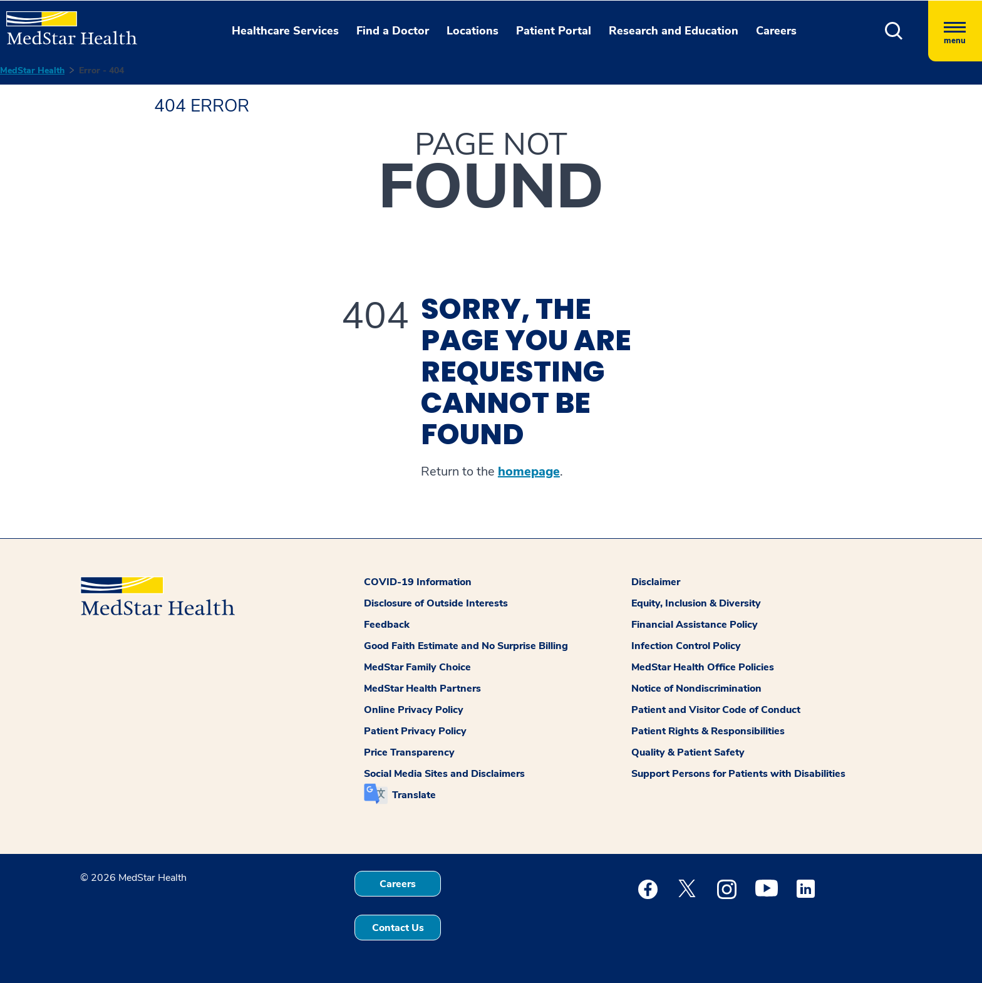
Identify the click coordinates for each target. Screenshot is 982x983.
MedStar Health (32, 70)
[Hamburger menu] (955, 31)
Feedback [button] (387, 625)
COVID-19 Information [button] (418, 582)
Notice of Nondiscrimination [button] (696, 688)
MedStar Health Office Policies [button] (702, 667)
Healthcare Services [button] (285, 30)
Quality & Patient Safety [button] (688, 752)
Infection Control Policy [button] (686, 646)
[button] (894, 31)
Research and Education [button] (673, 30)
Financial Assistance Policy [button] (694, 625)
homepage (529, 471)
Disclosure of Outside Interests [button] (436, 603)
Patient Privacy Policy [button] (415, 731)
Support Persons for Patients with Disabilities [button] (738, 774)
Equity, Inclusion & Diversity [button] (696, 603)
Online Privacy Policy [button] (413, 710)
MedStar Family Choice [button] (417, 667)
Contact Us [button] (398, 928)
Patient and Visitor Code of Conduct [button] (715, 710)
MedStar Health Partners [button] (422, 688)
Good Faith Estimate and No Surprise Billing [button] (466, 646)
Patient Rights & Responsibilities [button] (708, 731)
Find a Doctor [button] (392, 30)
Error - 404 (101, 70)
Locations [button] (473, 30)
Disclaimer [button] (655, 582)
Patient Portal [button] (553, 30)
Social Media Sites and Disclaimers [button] (444, 774)
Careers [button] (776, 30)
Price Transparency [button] (409, 752)
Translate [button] (414, 795)
